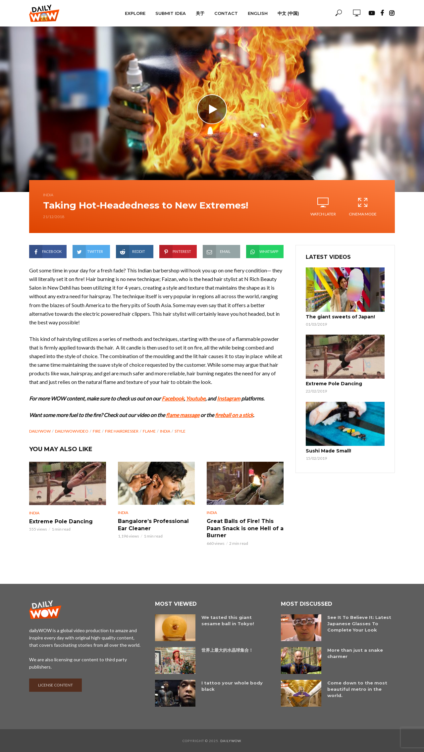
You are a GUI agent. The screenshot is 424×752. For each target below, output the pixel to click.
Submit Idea (170, 13)
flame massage (182, 415)
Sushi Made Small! (328, 451)
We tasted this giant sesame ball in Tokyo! (227, 620)
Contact (226, 13)
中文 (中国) (288, 13)
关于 (200, 13)
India (48, 194)
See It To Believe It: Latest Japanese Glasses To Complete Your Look (359, 623)
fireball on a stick (234, 415)
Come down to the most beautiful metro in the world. (357, 689)
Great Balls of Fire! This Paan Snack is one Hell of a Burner (245, 528)
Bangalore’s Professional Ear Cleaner (153, 525)
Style (180, 431)
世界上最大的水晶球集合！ (227, 649)
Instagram (228, 398)
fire (97, 431)
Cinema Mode (363, 206)
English (258, 13)
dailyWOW (40, 431)
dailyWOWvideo (71, 431)
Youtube (195, 398)
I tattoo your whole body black (232, 685)
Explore (135, 13)
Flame (149, 431)
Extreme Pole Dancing (61, 521)
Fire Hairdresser (121, 431)
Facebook (173, 398)
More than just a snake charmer (355, 653)
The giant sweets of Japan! (340, 317)
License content (55, 684)
